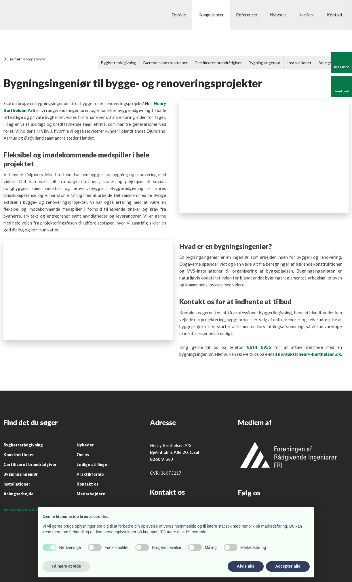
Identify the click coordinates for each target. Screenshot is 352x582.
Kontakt (335, 14)
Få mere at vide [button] (66, 566)
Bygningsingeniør (264, 62)
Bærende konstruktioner (165, 62)
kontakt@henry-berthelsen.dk (309, 354)
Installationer (299, 62)
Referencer (247, 14)
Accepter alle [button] (287, 566)
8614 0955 (259, 347)
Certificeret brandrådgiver (218, 62)
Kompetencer (211, 14)
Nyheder (278, 14)
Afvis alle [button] (245, 566)
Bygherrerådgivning (118, 62)
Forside (179, 14)
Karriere (306, 14)
